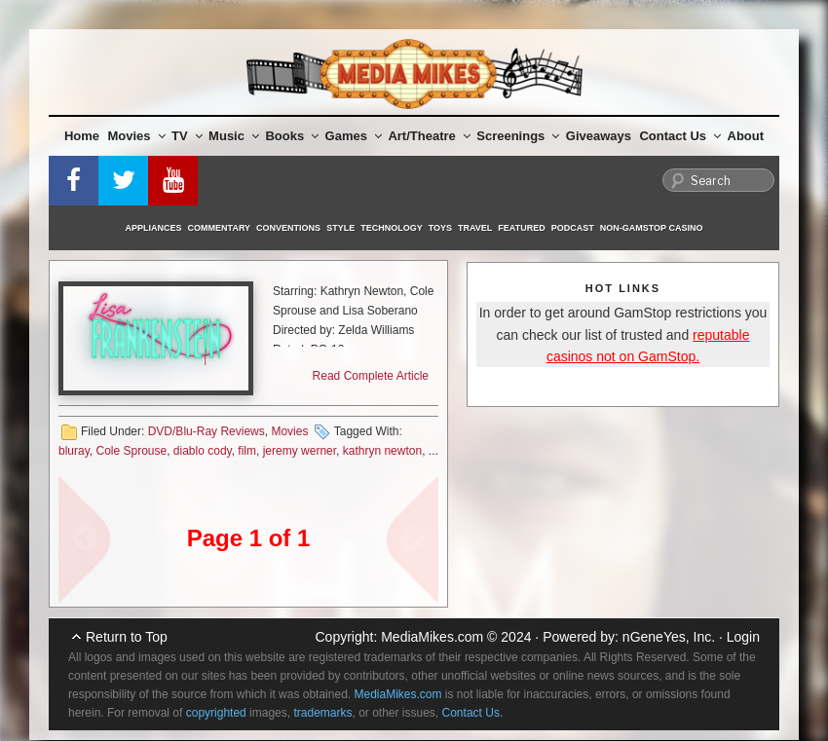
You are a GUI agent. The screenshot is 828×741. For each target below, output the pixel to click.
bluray (74, 451)
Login (743, 637)
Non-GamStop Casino (651, 228)
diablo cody (202, 451)
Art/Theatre (429, 136)
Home (81, 136)
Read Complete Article (371, 376)
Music (233, 136)
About (746, 136)
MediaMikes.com (432, 637)
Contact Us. (473, 713)
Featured (521, 228)
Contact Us (680, 136)
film (247, 451)
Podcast (572, 228)
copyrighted (216, 713)
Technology (391, 228)
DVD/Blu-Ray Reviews (206, 431)
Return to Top (127, 637)
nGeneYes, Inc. (668, 637)
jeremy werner (299, 451)
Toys (440, 228)
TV (187, 136)
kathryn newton (382, 451)
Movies (137, 136)
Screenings (517, 136)
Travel (475, 228)
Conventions (288, 228)
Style (340, 228)
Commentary (219, 228)
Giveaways (598, 136)
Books (292, 136)
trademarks (322, 713)
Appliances (154, 228)
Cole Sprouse (131, 451)
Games (353, 136)
